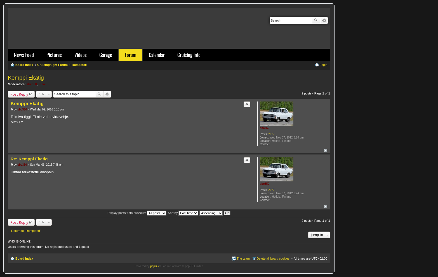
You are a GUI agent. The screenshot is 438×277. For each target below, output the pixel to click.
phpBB (154, 266)
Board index (24, 258)
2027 (272, 134)
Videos (80, 54)
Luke (42, 84)
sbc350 (32, 84)
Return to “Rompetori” (26, 230)
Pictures (54, 54)
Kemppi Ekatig (26, 78)
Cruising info (189, 54)
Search (316, 20)
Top (325, 150)
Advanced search (324, 20)
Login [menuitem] (323, 64)
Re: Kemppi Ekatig (29, 158)
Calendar (157, 54)
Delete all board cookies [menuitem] (273, 258)
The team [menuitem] (243, 258)
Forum (130, 54)
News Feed (24, 54)
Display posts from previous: (136, 212)
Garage (105, 54)
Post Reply (19, 94)
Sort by (183, 212)
